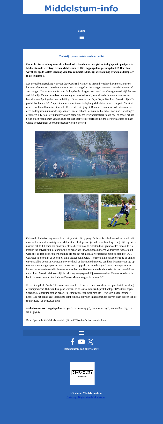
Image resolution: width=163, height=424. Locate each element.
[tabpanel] (81, 93)
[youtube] (81, 342)
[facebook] (72, 342)
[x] (90, 342)
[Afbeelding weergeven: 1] (81, 211)
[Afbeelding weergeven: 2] (118, 211)
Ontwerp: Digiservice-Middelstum (86, 397)
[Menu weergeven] (81, 37)
